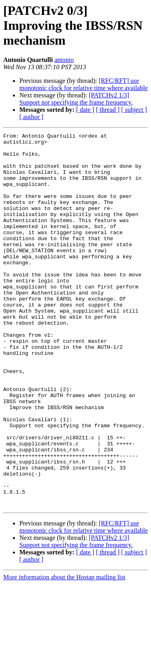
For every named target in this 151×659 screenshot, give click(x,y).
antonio (64, 59)
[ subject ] (134, 109)
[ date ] (85, 109)
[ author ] (31, 116)
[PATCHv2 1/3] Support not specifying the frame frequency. (76, 99)
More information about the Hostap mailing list (64, 652)
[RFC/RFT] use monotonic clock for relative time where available (83, 84)
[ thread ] (108, 109)
